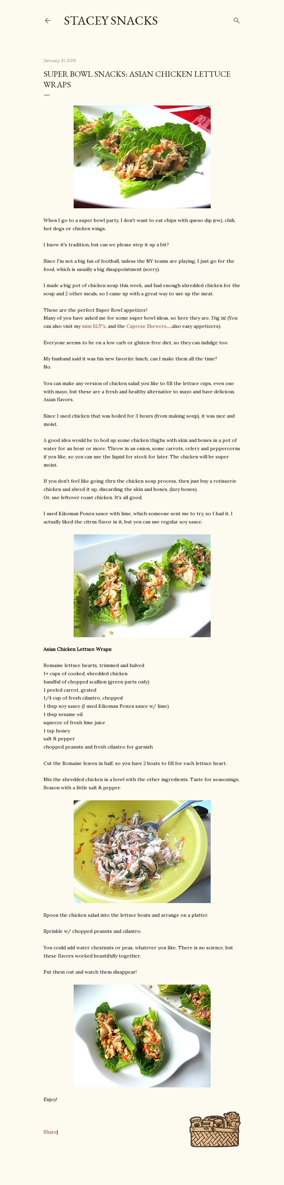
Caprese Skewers (146, 326)
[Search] (237, 19)
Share (50, 1132)
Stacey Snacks (111, 20)
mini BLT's (94, 326)
